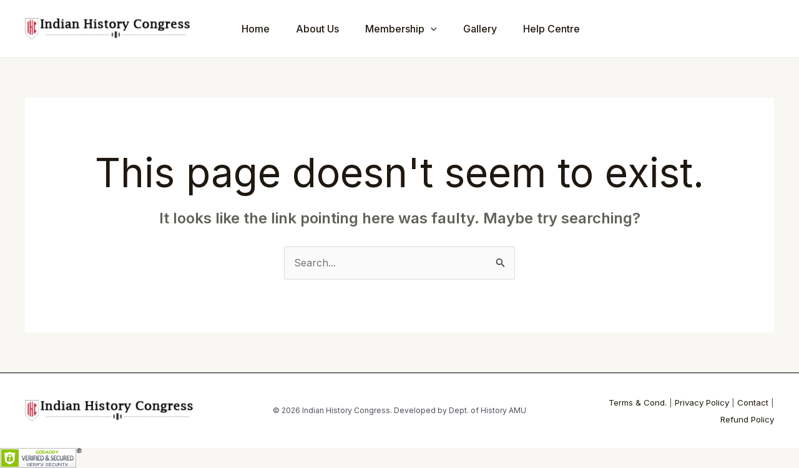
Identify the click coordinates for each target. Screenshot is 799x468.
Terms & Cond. (638, 402)
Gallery (493, 28)
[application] (440, 28)
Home (257, 28)
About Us (323, 28)
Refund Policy (747, 419)
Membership (410, 28)
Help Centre (568, 28)
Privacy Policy (702, 402)
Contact (752, 402)
